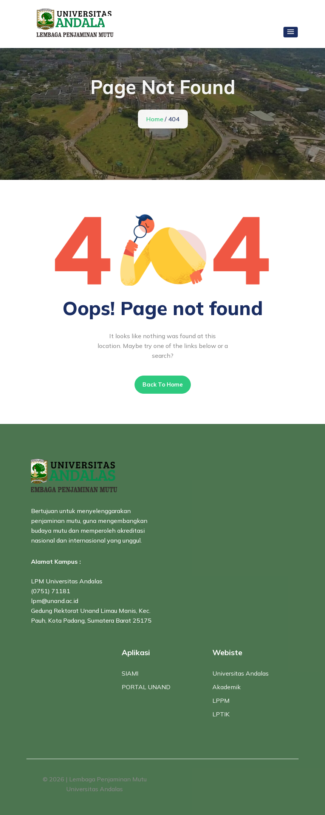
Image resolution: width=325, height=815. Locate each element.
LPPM (220, 700)
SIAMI (130, 673)
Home (155, 119)
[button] (290, 32)
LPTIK (220, 714)
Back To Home (162, 384)
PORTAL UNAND (146, 687)
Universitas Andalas (240, 673)
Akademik (226, 687)
